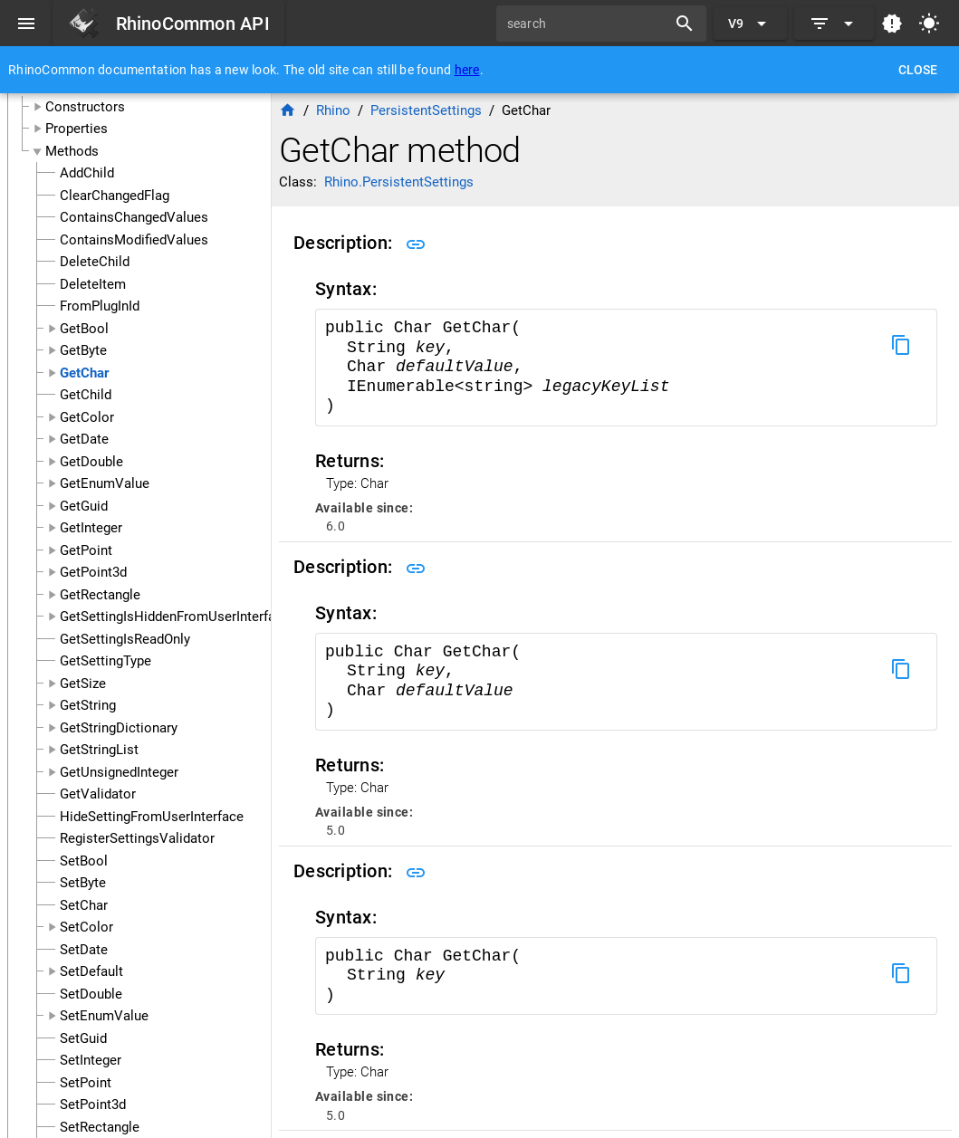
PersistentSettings (426, 110)
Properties (76, 128)
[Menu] (26, 23)
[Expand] (834, 23)
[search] (587, 23)
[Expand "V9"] (750, 23)
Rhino (333, 110)
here (467, 69)
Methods (72, 151)
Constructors (85, 107)
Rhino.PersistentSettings (399, 182)
